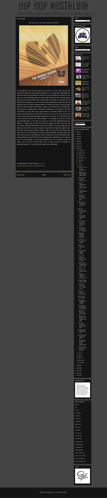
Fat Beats (77, 404)
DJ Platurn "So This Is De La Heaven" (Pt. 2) (82, 168)
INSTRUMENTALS (57, 12)
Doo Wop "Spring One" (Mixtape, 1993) (82, 331)
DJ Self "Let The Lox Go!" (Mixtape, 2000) (82, 269)
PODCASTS (78, 12)
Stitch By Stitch (78, 436)
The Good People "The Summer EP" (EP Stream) (82, 229)
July (79, 162)
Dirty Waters (78, 430)
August (80, 160)
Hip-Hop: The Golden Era (80, 456)
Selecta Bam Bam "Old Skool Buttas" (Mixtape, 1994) (82, 343)
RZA (37, 166)
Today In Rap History (79, 453)
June (79, 165)
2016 (78, 370)
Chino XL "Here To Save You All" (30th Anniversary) (86, 109)
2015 (78, 373)
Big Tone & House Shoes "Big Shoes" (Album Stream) (82, 223)
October (80, 155)
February (80, 360)
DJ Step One (77, 416)
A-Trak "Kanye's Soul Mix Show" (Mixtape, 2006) (82, 307)
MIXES (47, 12)
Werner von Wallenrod (80, 458)
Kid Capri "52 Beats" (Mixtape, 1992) (82, 281)
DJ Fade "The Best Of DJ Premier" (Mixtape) (82, 348)
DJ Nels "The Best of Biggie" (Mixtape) (82, 252)
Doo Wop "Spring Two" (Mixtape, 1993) (81, 217)
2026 (78, 132)
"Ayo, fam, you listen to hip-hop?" (81, 246)
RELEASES (29, 12)
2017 (78, 368)
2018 (78, 365)
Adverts (24, 166)
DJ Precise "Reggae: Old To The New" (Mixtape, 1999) (82, 276)
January (80, 362)
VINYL (86, 12)
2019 (78, 148)
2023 (78, 139)
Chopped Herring (79, 441)
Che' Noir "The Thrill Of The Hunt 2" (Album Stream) (82, 286)
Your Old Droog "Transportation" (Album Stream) (82, 264)
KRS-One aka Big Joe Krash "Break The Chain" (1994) (85, 115)
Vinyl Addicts (78, 413)
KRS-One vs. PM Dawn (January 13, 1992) (86, 58)
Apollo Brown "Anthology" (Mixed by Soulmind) (81, 235)
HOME (21, 12)
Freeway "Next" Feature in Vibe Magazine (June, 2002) (82, 318)
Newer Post (20, 175)
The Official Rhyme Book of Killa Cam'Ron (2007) (86, 70)
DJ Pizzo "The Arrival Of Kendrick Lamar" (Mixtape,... (82, 258)
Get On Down (78, 418)
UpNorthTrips (78, 424)
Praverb (77, 410)
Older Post (67, 175)
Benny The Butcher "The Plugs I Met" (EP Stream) (82, 211)
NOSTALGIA (39, 12)
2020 (78, 146)
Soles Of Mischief (79, 444)
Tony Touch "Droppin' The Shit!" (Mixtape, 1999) (82, 325)
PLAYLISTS (68, 12)
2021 (78, 144)
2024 (78, 136)
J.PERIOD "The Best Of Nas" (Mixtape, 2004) (82, 312)
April (79, 355)
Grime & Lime (78, 433)
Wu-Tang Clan (42, 166)
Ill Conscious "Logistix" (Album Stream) (82, 191)
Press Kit (33, 166)
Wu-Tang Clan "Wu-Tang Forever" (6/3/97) (82, 336)
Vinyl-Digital (78, 421)
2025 (78, 134)
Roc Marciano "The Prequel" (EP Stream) (82, 241)
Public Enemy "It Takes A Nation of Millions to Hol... (82, 204)
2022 (78, 141)
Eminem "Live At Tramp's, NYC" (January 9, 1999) (85, 83)
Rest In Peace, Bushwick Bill (81, 296)
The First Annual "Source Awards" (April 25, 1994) (85, 64)
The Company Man (79, 447)
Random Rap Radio (79, 450)
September (81, 158)
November (80, 153)
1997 (20, 166)
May (79, 353)
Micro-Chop (77, 427)
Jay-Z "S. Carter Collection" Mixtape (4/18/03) (86, 77)
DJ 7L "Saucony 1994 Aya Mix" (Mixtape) (81, 301)
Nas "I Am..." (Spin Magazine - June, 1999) (85, 89)
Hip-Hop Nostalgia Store (80, 461)
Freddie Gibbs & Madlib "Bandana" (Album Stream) (82, 174)
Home (44, 175)
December (80, 150)
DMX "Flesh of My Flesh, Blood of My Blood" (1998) (86, 102)
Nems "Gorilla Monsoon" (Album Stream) (82, 292)
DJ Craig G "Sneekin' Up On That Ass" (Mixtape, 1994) (82, 185)
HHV (76, 407)
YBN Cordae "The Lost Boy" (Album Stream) (82, 179)
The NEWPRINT (78, 438)
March (80, 358)
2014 (78, 375)
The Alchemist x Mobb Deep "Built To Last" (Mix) (81, 197)
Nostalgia (28, 166)
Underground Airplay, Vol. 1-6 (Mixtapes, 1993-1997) (85, 96)
